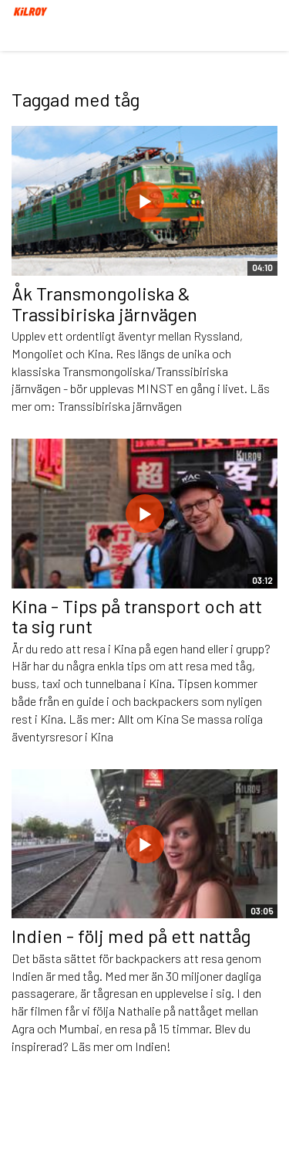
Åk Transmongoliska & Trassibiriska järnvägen (104, 303)
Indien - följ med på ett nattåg (131, 935)
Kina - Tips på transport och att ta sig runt (137, 616)
